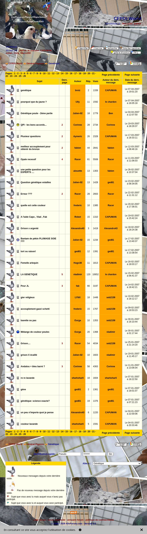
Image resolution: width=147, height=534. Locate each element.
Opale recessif (28, 159)
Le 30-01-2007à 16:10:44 (132, 320)
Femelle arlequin (29, 263)
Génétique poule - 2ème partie (37, 113)
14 (62, 73)
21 (93, 73)
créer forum (39, 520)
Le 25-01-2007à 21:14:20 (132, 343)
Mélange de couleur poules (35, 332)
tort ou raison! (28, 251)
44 (88, 148)
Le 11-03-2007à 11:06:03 (132, 159)
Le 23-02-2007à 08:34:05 (132, 182)
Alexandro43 (77, 228)
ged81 (111, 182)
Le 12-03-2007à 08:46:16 (132, 147)
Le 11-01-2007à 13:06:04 (132, 366)
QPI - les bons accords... (34, 125)
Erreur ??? (26, 194)
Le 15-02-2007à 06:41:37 (132, 274)
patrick (137, 23)
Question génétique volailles (36, 182)
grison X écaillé (29, 355)
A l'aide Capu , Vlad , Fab (34, 217)
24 (15, 76)
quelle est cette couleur (33, 205)
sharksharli (78, 378)
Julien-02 (78, 113)
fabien (77, 148)
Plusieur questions (31, 136)
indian (9, 53)
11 (49, 73)
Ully (78, 102)
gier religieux (28, 297)
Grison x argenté (29, 228)
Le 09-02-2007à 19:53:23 (132, 309)
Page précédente (111, 74)
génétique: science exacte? (35, 401)
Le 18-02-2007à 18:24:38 (132, 228)
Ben (111, 113)
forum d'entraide (56, 520)
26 (24, 76)
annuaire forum (75, 520)
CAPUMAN (45, 50)
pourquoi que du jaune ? (34, 102)
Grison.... (25, 343)
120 (88, 274)
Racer (78, 159)
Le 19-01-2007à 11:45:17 (132, 355)
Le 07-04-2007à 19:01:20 (132, 90)
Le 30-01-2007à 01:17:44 (132, 332)
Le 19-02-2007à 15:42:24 (132, 217)
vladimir (78, 274)
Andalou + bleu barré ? (33, 366)
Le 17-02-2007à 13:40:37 (132, 240)
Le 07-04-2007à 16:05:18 (132, 101)
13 (57, 73)
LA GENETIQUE (29, 274)
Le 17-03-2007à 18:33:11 (132, 136)
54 (88, 343)
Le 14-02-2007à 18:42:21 (132, 286)
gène (23, 389)
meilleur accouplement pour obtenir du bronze (35, 147)
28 (88, 125)
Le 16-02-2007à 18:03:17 (132, 263)
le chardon (33, 50)
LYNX (78, 297)
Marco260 (127, 23)
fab (77, 286)
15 (66, 73)
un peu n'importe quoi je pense (37, 412)
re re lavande (28, 378)
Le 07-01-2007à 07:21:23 (132, 401)
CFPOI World (15, 63)
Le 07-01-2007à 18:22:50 (132, 378)
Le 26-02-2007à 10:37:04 (132, 170)
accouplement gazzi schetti (35, 309)
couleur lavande (29, 424)
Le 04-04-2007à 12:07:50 (132, 113)
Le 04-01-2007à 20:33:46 (132, 424)
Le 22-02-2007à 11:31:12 (132, 193)
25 (20, 76)
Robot (77, 217)
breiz (77, 90)
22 (7, 76)
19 (84, 73)
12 (53, 73)
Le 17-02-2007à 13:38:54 (132, 251)
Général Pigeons (35, 63)
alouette (78, 171)
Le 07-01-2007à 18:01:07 (132, 389)
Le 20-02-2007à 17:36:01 (132, 205)
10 (44, 73)
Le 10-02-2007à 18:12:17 (132, 297)
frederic (78, 205)
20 (89, 73)
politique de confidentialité (99, 520)
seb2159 (110, 297)
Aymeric (77, 136)
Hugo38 (78, 263)
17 (75, 73)
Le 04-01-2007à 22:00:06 (132, 412)
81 (88, 159)
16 (71, 73)
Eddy (16, 53)
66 (88, 286)
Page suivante (132, 74)
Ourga (77, 320)
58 (88, 366)
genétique (26, 90)
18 (80, 73)
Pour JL (25, 286)
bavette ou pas (28, 320)
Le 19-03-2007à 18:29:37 (132, 124)
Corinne (78, 125)
